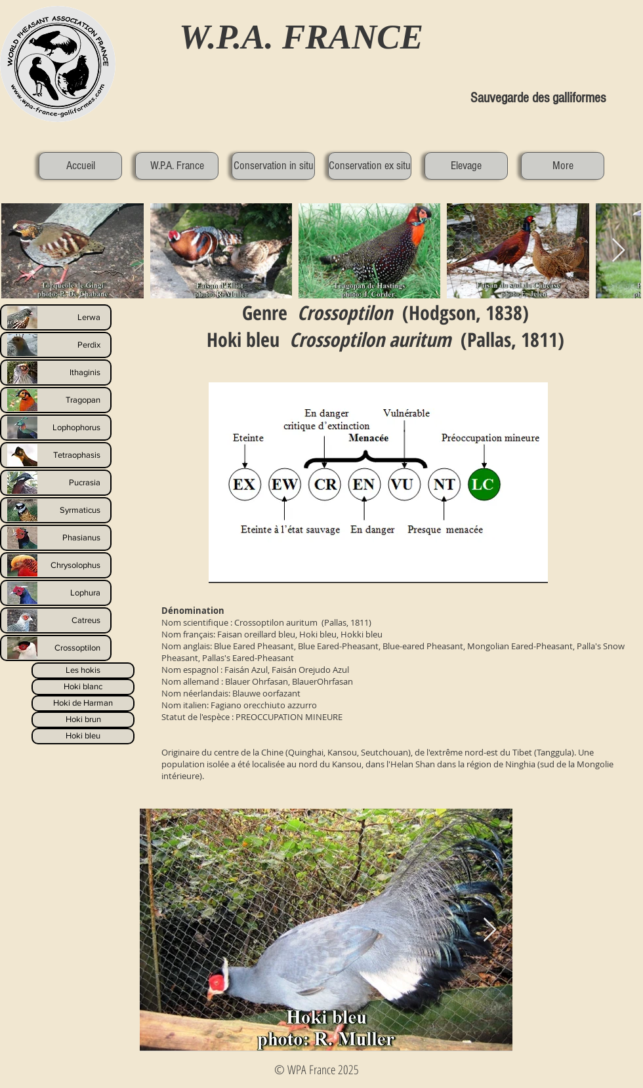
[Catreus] (56, 620)
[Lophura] (56, 593)
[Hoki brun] (83, 720)
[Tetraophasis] (56, 455)
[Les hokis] (83, 670)
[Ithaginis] (56, 372)
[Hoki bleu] (83, 736)
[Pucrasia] (56, 483)
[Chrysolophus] (56, 565)
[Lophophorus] (56, 427)
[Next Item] (489, 930)
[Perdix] (56, 345)
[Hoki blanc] (83, 687)
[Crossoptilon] (56, 648)
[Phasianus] (56, 538)
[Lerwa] (56, 317)
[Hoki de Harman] (83, 703)
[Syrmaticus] (56, 510)
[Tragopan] (56, 400)
